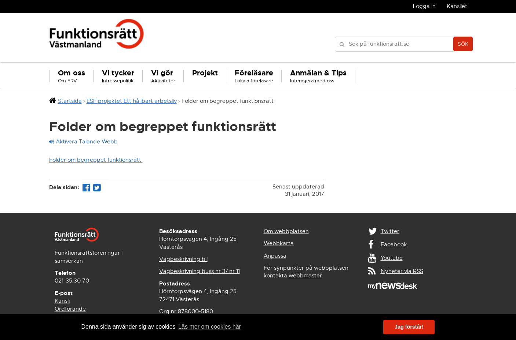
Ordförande (70, 309)
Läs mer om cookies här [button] (209, 327)
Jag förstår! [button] (409, 327)
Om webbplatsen (286, 231)
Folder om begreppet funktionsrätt (96, 160)
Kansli (62, 301)
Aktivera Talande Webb (83, 141)
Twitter (390, 231)
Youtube (392, 258)
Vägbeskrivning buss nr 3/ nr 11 (199, 271)
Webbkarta (279, 243)
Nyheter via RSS (402, 271)
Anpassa (275, 256)
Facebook (394, 244)
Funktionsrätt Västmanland (96, 37)
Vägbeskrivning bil (183, 259)
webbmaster (305, 275)
